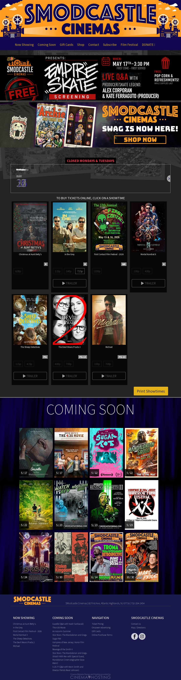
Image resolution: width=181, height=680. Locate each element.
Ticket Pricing (97, 623)
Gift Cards (66, 44)
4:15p (29, 364)
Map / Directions (138, 627)
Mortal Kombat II (20, 634)
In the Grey (18, 627)
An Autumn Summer (61, 631)
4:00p (147, 271)
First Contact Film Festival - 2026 (27, 631)
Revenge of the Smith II (62, 649)
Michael (16, 645)
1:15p (57, 271)
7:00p (69, 364)
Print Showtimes (151, 391)
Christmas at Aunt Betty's (24, 623)
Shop (80, 44)
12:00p (97, 271)
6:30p (18, 271)
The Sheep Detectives (22, 638)
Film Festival (129, 44)
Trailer (69, 283)
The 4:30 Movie (58, 627)
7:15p (80, 271)
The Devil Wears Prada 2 (24, 642)
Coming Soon (47, 44)
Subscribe (110, 44)
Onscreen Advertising (101, 627)
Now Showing (24, 44)
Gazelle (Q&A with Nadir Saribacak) (68, 623)
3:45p (69, 271)
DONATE (148, 44)
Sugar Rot (56, 638)
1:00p (136, 271)
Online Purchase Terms (102, 634)
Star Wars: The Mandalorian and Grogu (69, 634)
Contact (93, 44)
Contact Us (136, 623)
